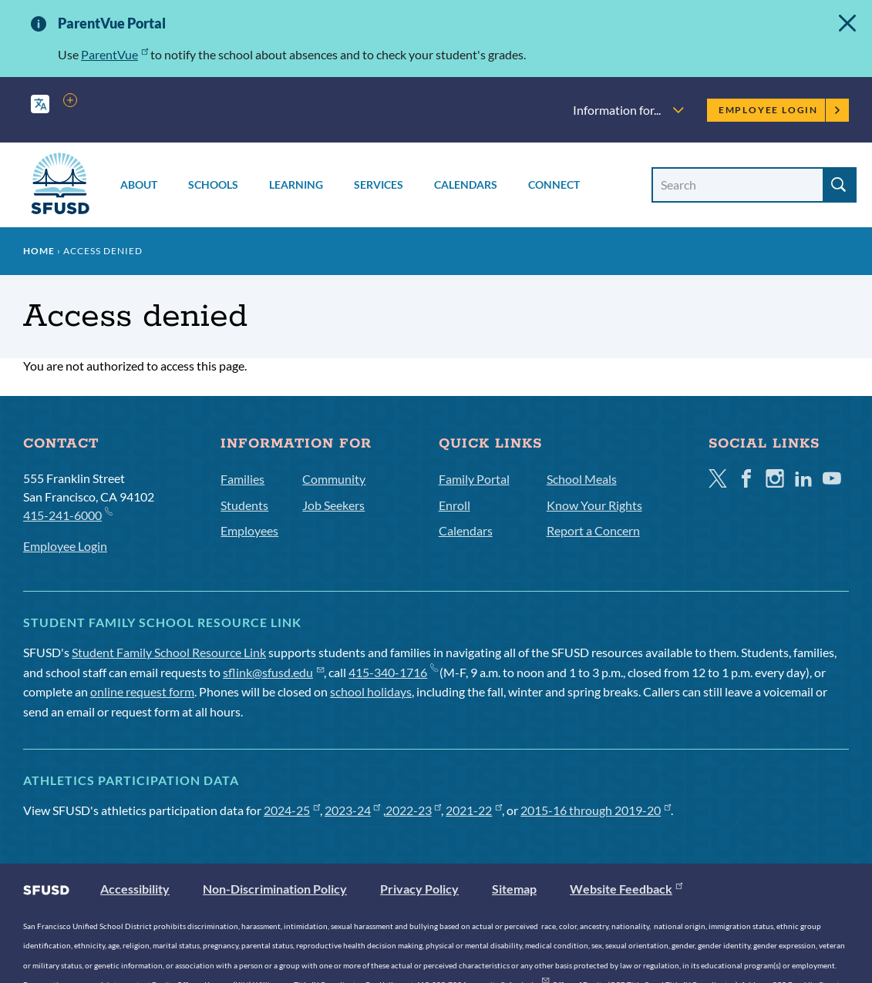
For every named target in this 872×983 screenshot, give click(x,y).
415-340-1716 (392, 672)
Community (333, 478)
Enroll (454, 505)
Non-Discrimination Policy (275, 888)
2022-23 (413, 810)
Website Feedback (626, 888)
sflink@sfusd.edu (273, 672)
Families (242, 478)
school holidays (371, 691)
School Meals (582, 478)
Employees (249, 530)
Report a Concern (593, 530)
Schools (213, 184)
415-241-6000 (67, 514)
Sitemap (514, 888)
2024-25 (292, 810)
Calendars (465, 184)
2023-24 (353, 810)
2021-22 (474, 810)
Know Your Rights (594, 505)
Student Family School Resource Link (169, 652)
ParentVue (114, 54)
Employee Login (780, 110)
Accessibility (135, 888)
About (138, 184)
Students (244, 505)
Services (378, 184)
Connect (554, 184)
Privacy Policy (419, 888)
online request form (142, 691)
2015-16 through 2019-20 (595, 810)
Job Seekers (333, 505)
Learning (296, 184)
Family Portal (474, 478)
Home (39, 251)
